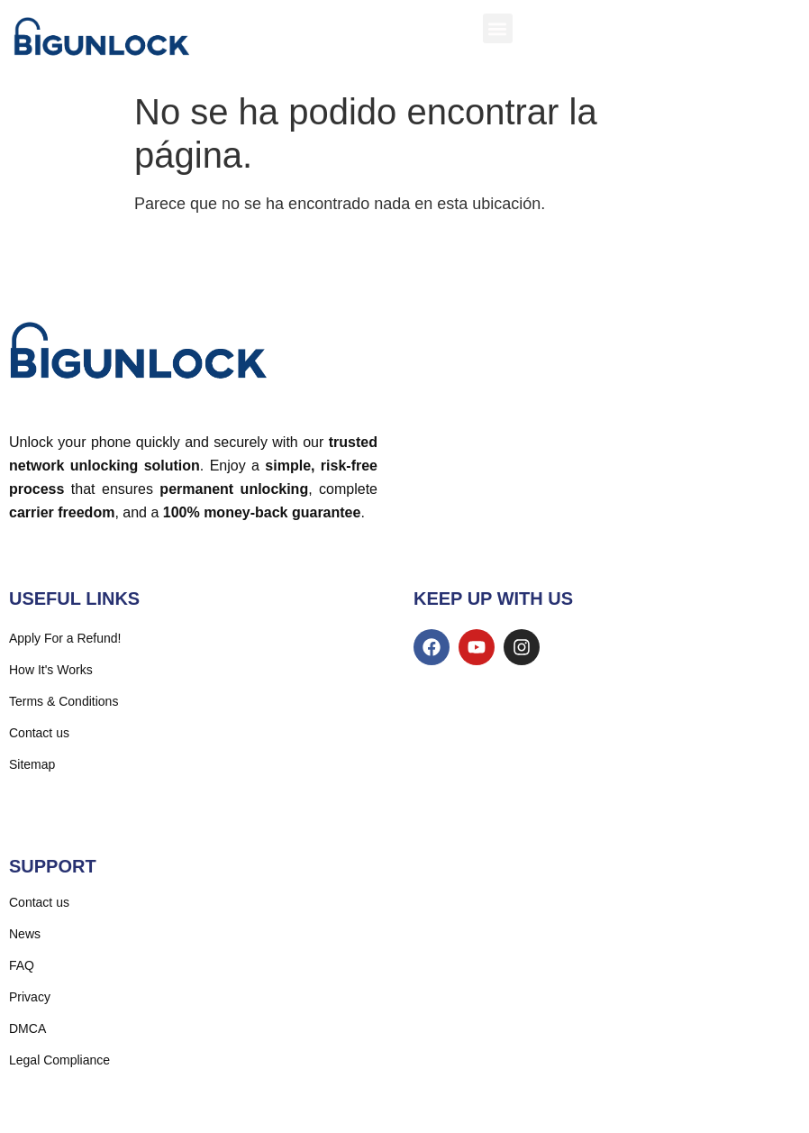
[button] (498, 28)
